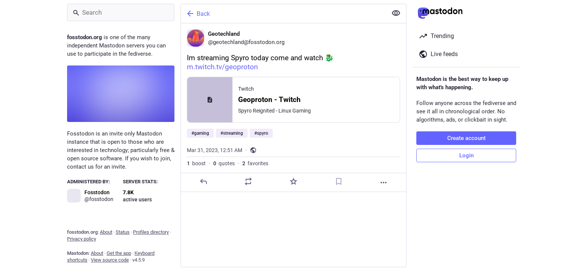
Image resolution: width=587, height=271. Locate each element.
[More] (383, 182)
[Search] (120, 12)
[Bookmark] (338, 181)
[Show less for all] (396, 13)
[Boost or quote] (248, 181)
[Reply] (203, 181)
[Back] (283, 13)
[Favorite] (293, 181)
